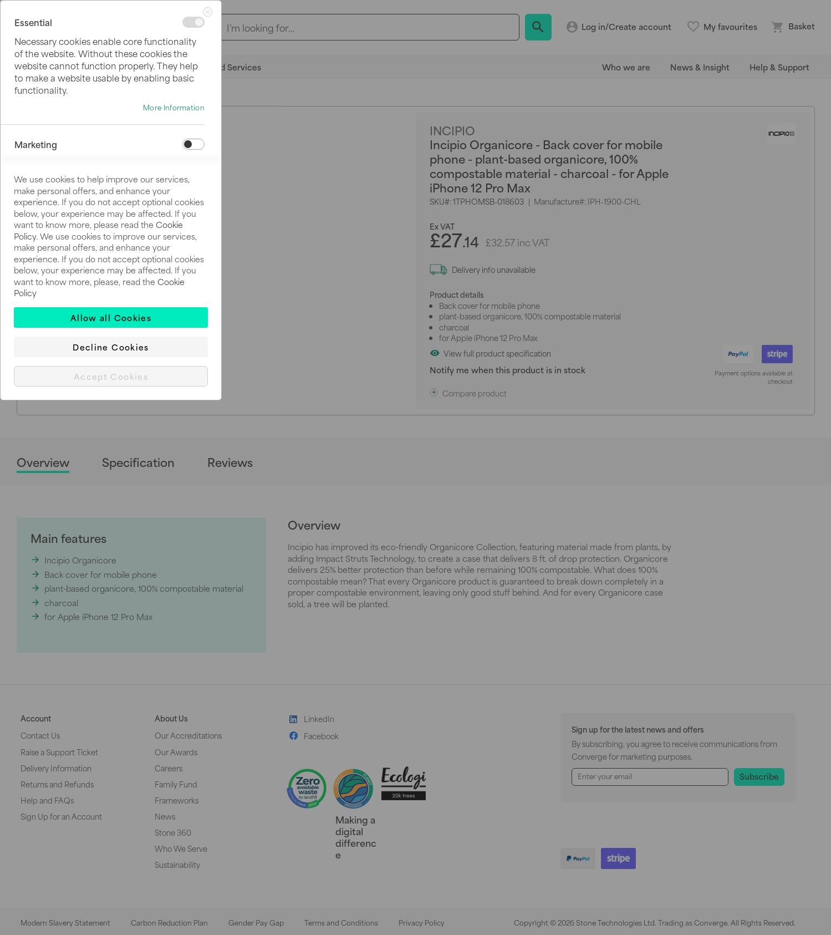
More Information (174, 108)
